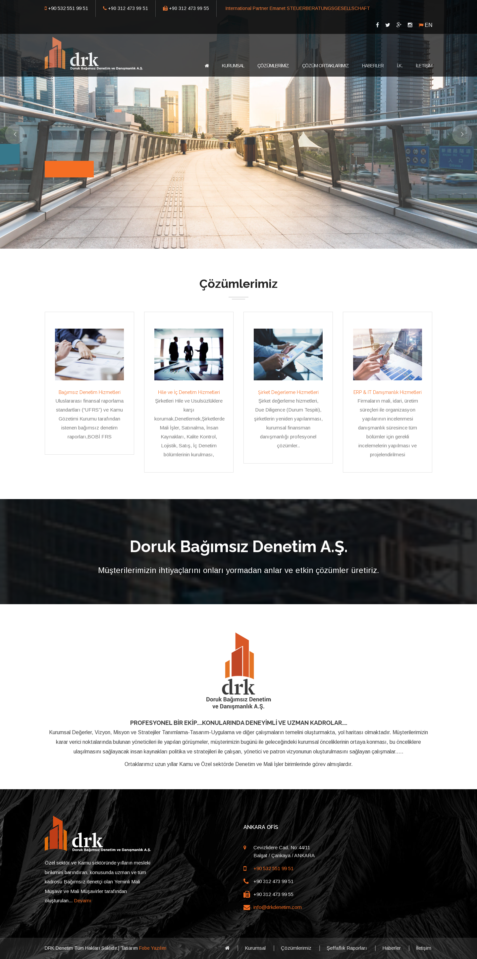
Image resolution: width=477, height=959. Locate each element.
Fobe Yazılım (152, 948)
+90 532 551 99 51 (68, 8)
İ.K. (399, 65)
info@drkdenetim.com (277, 907)
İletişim (423, 948)
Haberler (391, 948)
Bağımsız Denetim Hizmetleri (90, 392)
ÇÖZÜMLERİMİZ (273, 65)
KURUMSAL (233, 65)
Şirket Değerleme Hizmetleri (288, 392)
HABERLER (373, 65)
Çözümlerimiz (296, 948)
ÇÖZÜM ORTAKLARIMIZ (325, 65)
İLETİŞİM (424, 65)
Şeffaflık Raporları (347, 948)
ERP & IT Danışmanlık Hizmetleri (387, 392)
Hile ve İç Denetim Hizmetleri (189, 392)
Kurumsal (255, 948)
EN (428, 25)
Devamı (82, 900)
